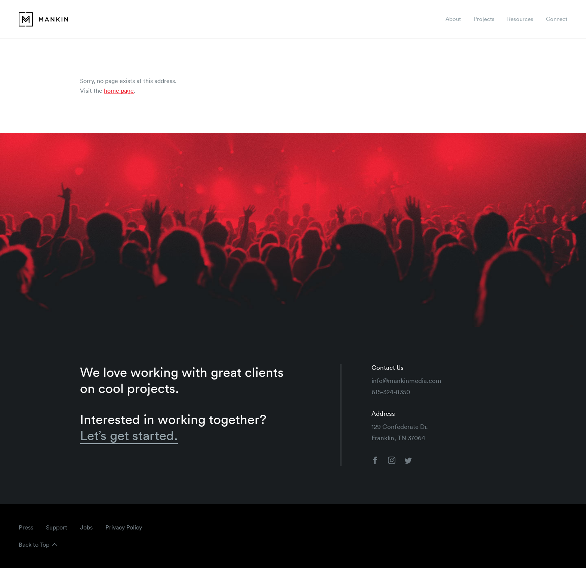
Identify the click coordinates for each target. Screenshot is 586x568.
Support (56, 527)
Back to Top (34, 544)
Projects (484, 18)
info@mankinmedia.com (406, 380)
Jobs (86, 527)
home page (119, 90)
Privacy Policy (123, 527)
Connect (556, 18)
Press (26, 527)
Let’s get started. (129, 435)
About (453, 18)
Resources (520, 18)
